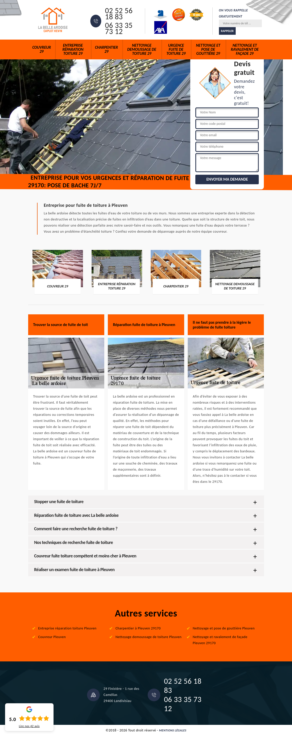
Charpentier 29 (106, 49)
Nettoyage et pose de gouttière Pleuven (224, 628)
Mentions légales (172, 730)
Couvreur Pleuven (52, 637)
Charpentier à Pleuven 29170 (138, 628)
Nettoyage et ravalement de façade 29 (245, 49)
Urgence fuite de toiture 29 (176, 49)
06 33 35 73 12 (119, 28)
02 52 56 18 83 (119, 14)
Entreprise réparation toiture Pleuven (67, 628)
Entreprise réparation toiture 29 (72, 49)
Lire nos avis (29, 726)
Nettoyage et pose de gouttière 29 (208, 49)
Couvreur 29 (41, 49)
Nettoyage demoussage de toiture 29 (141, 49)
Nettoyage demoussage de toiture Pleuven (148, 637)
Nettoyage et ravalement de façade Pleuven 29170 (220, 640)
